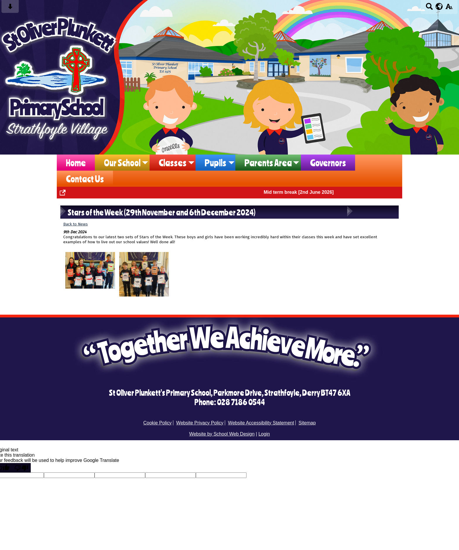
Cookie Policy (157, 422)
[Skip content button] (10, 8)
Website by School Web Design (222, 433)
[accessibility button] (449, 8)
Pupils (215, 162)
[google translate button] (439, 6)
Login (264, 433)
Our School (122, 162)
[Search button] (429, 8)
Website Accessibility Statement (261, 422)
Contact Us (85, 178)
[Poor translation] (21, 467)
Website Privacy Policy (200, 422)
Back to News (75, 224)
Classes (172, 162)
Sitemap (307, 422)
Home (76, 162)
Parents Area (268, 162)
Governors (328, 162)
